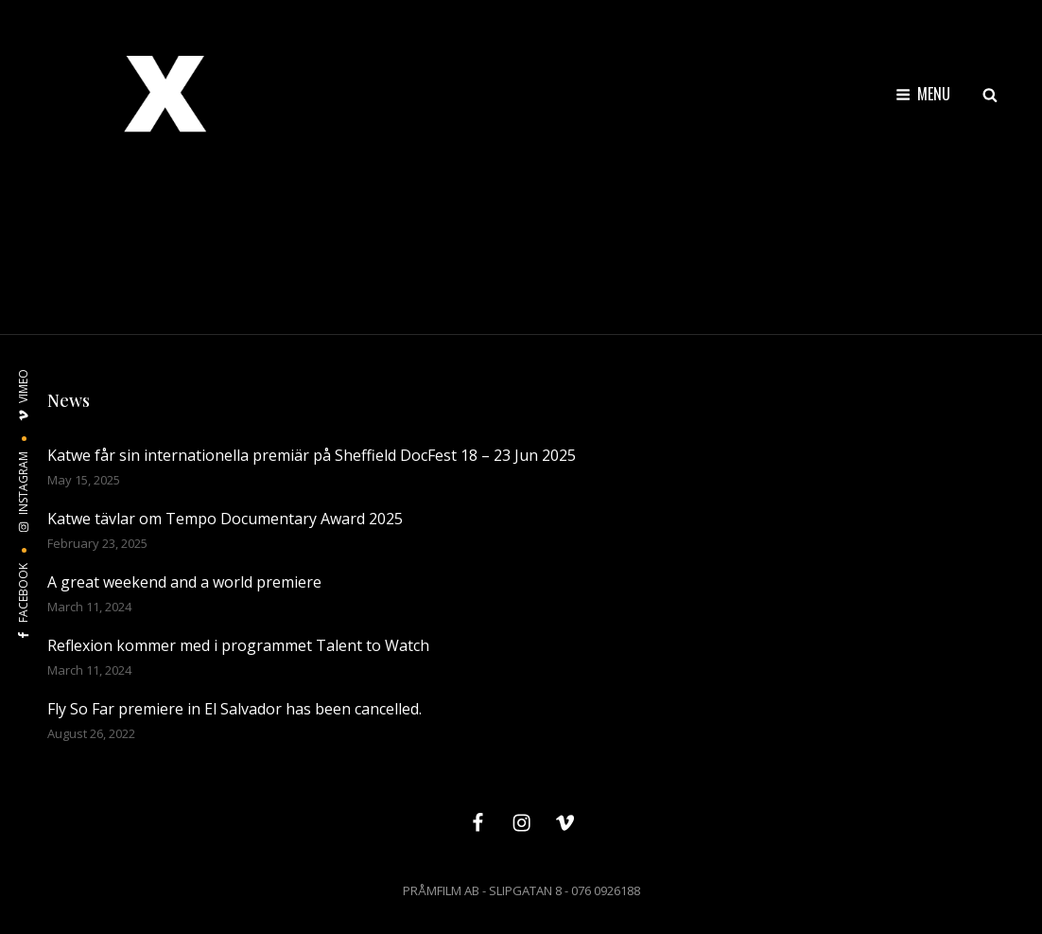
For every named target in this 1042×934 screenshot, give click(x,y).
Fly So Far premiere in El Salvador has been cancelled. (234, 708)
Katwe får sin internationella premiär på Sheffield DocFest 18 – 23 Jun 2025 (311, 455)
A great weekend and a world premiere (184, 582)
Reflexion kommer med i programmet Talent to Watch (238, 645)
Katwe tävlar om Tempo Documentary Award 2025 (225, 518)
